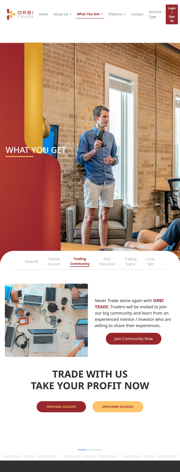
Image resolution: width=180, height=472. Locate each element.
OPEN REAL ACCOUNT (61, 407)
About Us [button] (61, 14)
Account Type (155, 14)
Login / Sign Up (172, 14)
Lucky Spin (150, 261)
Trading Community (80, 261)
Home (43, 14)
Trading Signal (130, 261)
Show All (31, 261)
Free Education (107, 261)
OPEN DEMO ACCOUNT (117, 407)
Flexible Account (54, 261)
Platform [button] (116, 14)
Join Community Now (133, 338)
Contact (137, 14)
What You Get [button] (88, 14)
